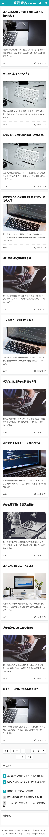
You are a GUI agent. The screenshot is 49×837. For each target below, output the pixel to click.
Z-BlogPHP (21, 834)
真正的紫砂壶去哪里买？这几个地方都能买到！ (26, 776)
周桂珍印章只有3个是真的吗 (17, 73)
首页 (6, 751)
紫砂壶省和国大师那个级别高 (18, 566)
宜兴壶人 (5, 830)
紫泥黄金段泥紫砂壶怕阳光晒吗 (19, 381)
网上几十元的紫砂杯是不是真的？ (20, 689)
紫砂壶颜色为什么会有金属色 (18, 627)
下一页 (20, 757)
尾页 (29, 757)
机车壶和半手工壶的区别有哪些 (20, 791)
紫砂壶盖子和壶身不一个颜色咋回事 (22, 443)
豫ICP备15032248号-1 (23, 830)
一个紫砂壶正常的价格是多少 (18, 320)
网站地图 (43, 834)
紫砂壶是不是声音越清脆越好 (18, 504)
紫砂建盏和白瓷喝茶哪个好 (17, 258)
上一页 (15, 751)
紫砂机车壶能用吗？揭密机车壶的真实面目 (24, 797)
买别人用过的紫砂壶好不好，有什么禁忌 (24, 135)
